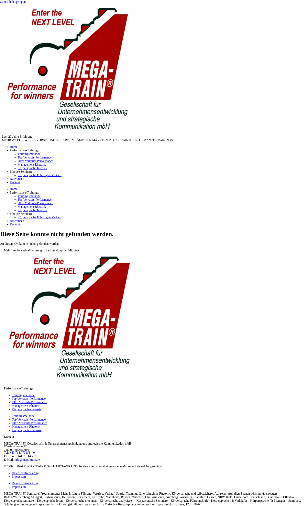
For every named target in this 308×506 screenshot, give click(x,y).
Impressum (19, 476)
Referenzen (17, 178)
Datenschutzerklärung (25, 473)
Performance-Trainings (24, 150)
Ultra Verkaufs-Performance (35, 161)
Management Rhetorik (32, 164)
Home (13, 146)
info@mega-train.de (27, 459)
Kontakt (15, 182)
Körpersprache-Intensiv (26, 409)
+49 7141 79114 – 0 (22, 452)
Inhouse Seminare (21, 171)
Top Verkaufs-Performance (34, 157)
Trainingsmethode (29, 154)
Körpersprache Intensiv (32, 168)
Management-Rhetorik (26, 405)
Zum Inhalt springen (13, 1)
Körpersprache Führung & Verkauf (39, 175)
